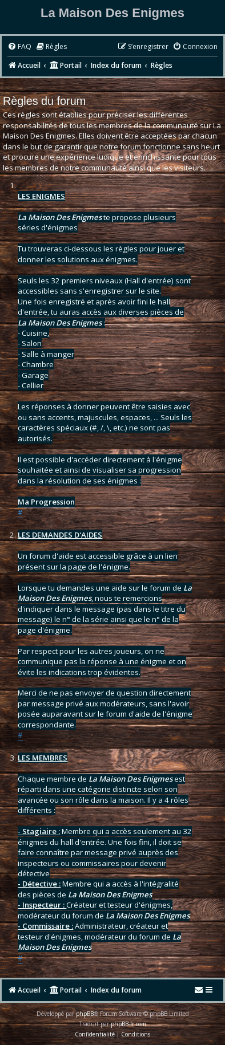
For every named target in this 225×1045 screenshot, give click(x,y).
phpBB (85, 1014)
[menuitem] (19, 47)
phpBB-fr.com (128, 1024)
